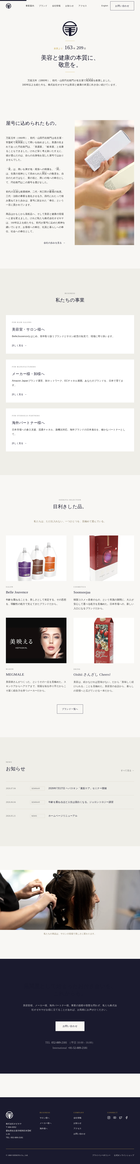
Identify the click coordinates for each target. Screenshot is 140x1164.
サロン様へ (45, 1118)
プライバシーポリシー (101, 1155)
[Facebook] (126, 1117)
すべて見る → (127, 771)
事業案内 (30, 6)
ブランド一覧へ (70, 709)
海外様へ (44, 1128)
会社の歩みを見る (54, 243)
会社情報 (56, 6)
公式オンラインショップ (124, 1155)
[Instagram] (108, 1117)
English (104, 6)
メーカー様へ (46, 1123)
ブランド (43, 6)
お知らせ (69, 6)
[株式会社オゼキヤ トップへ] (8, 6)
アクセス (82, 6)
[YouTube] (114, 1117)
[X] (120, 1117)
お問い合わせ (122, 6)
